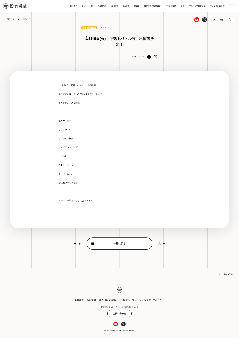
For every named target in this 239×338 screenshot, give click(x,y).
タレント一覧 (87, 6)
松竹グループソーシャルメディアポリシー (142, 300)
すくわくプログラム (197, 6)
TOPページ (10, 19)
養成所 (136, 6)
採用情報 (91, 300)
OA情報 (126, 6)
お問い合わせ (119, 313)
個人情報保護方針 (108, 300)
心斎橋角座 (102, 6)
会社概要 (79, 300)
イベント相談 (170, 6)
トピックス (72, 6)
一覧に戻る (119, 243)
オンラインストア (217, 6)
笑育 (182, 6)
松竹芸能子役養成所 (152, 6)
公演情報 (114, 6)
